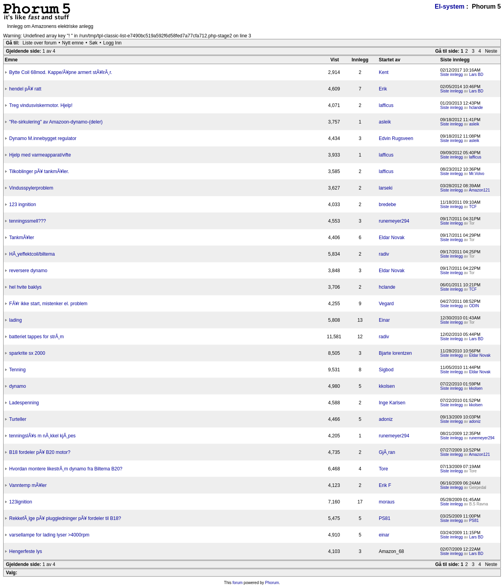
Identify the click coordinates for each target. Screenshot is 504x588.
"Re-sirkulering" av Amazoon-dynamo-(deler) (55, 122)
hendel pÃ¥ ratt (25, 89)
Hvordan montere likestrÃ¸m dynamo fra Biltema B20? (65, 469)
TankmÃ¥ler (21, 237)
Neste (491, 51)
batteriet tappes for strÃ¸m (36, 336)
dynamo (17, 386)
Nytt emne (73, 43)
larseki (386, 188)
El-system (450, 6)
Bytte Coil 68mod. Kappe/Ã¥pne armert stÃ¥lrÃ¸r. (60, 72)
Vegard (386, 303)
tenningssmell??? (27, 221)
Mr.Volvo (476, 173)
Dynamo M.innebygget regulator (42, 138)
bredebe (387, 204)
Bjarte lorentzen (395, 353)
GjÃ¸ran (387, 452)
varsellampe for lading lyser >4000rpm (49, 535)
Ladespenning (24, 403)
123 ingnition (22, 204)
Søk (93, 43)
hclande (476, 107)
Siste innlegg (451, 74)
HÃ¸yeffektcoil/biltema (32, 254)
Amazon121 (479, 190)
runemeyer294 (394, 221)
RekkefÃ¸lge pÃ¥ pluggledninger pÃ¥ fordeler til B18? (65, 518)
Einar (384, 320)
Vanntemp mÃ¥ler (27, 485)
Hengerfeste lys (25, 551)
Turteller (17, 419)
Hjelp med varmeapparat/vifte (40, 155)
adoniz (386, 419)
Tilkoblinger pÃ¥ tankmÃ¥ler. (39, 171)
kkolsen (387, 386)
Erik (383, 89)
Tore (383, 469)
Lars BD (476, 74)
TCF (472, 207)
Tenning (17, 369)
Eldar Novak (391, 237)
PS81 (384, 518)
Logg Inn (112, 43)
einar (384, 535)
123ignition (20, 502)
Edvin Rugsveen (396, 138)
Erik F (385, 485)
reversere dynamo (28, 270)
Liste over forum (39, 43)
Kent (384, 72)
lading (15, 320)
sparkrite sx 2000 (27, 353)
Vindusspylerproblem (31, 188)
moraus (387, 502)
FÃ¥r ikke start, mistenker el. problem (48, 303)
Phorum (272, 583)
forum (238, 583)
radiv (384, 254)
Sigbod (386, 369)
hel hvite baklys (25, 287)
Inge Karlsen (392, 403)
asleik (385, 122)
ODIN (474, 306)
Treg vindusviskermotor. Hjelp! (40, 105)
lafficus (386, 105)
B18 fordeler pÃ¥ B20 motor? (39, 452)
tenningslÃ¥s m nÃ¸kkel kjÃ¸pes (42, 436)
